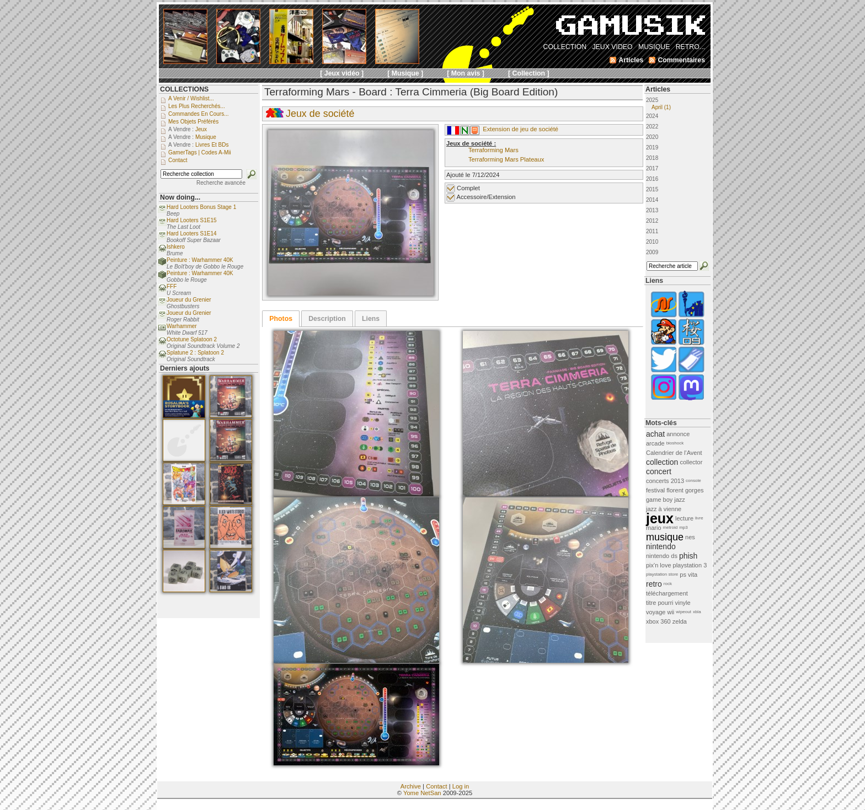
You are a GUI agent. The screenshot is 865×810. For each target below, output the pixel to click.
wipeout (683, 611)
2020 (652, 137)
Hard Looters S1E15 (192, 220)
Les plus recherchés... (196, 106)
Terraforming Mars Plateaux (506, 159)
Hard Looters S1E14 (192, 233)
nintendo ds (661, 555)
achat (655, 434)
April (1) (661, 107)
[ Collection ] (528, 73)
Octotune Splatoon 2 (192, 339)
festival (655, 490)
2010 (652, 242)
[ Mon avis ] (465, 73)
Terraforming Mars (493, 150)
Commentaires (681, 60)
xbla (697, 611)
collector (691, 462)
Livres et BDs (212, 145)
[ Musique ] (405, 73)
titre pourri (660, 602)
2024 (652, 116)
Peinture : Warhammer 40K (200, 260)
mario (653, 527)
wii (670, 612)
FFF (172, 286)
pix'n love (658, 565)
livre (699, 518)
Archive (411, 786)
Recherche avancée (220, 183)
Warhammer (182, 326)
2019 (652, 147)
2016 (652, 179)
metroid (670, 527)
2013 (652, 210)
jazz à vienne (663, 509)
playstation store (662, 574)
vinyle (683, 602)
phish (688, 555)
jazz (679, 499)
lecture (684, 518)
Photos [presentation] (280, 319)
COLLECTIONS (184, 89)
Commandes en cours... (198, 114)
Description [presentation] (327, 319)
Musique (205, 137)
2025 (677, 103)
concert (658, 471)
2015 (652, 189)
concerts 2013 (665, 481)
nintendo (661, 546)
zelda (679, 621)
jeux (660, 518)
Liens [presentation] (371, 319)
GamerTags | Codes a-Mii (199, 152)
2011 (652, 231)
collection (662, 462)
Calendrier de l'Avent (674, 452)
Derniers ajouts (185, 368)
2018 (652, 158)
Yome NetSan (422, 793)
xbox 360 (658, 621)
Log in (460, 786)
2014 (652, 200)
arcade (655, 443)
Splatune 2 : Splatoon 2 (195, 353)
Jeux (201, 129)
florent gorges (684, 490)
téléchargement (667, 593)
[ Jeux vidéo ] (342, 73)
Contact (436, 786)
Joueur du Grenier (189, 300)
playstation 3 (690, 565)
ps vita (688, 574)
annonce (678, 434)
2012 (652, 221)
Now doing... (180, 197)
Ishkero (176, 247)
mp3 (683, 527)
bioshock (675, 443)
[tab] (281, 318)
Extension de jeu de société (520, 129)
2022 (652, 127)
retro (654, 584)
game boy (659, 499)
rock (668, 583)
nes (690, 537)
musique (665, 537)
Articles (657, 89)
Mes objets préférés (193, 122)
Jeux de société (320, 113)
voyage (655, 612)
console (693, 480)
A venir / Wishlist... (191, 98)
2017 (652, 168)
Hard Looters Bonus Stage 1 (201, 207)
